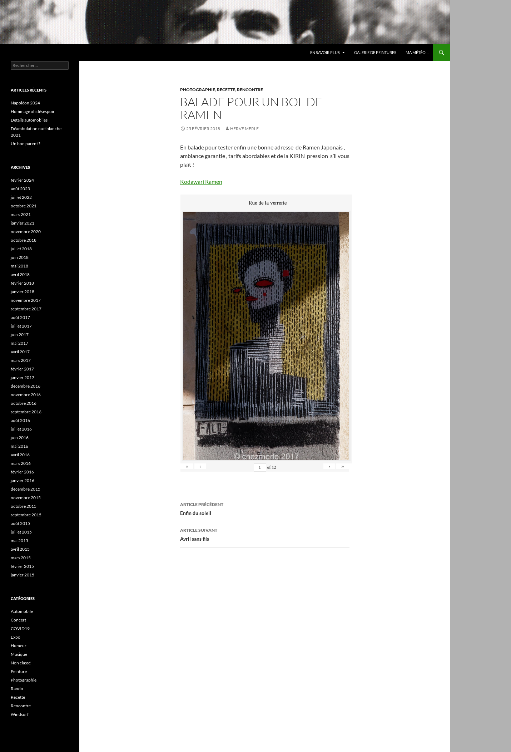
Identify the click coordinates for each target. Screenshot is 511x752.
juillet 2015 (21, 532)
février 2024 (22, 180)
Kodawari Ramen (201, 181)
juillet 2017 (21, 326)
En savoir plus (325, 52)
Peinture (19, 671)
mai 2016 (19, 446)
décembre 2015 (25, 489)
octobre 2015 (23, 506)
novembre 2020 (26, 231)
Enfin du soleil (264, 508)
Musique (19, 654)
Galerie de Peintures (375, 52)
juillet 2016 (21, 429)
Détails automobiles (29, 120)
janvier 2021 (22, 223)
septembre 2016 (26, 411)
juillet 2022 (21, 197)
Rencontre (250, 89)
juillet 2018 (21, 248)
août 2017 (20, 317)
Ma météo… (417, 52)
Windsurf (20, 714)
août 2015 (20, 523)
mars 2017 (21, 360)
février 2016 (22, 472)
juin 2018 (20, 257)
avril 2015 (20, 549)
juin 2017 (20, 334)
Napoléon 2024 (25, 102)
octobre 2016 (23, 403)
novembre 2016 (26, 394)
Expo (15, 637)
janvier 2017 (22, 377)
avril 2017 (20, 351)
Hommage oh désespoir (33, 111)
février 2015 (22, 566)
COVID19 (20, 628)
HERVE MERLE (244, 128)
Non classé (21, 662)
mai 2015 (19, 540)
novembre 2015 (26, 497)
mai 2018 (19, 266)
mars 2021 (21, 214)
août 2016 (20, 420)
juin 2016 (20, 437)
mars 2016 (21, 463)
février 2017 (22, 369)
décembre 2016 (25, 386)
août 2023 (20, 188)
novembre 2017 (26, 300)
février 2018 (22, 283)
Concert (18, 620)
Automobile (22, 611)
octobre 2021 (23, 205)
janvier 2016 (22, 480)
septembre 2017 (26, 308)
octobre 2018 (23, 240)
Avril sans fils (264, 534)
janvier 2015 (22, 574)
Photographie (197, 89)
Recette (226, 89)
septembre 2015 (26, 514)
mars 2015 (21, 557)
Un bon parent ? (25, 143)
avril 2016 (20, 454)
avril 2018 (20, 274)
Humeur (18, 645)
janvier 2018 (22, 291)
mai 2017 (19, 343)
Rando (17, 688)
